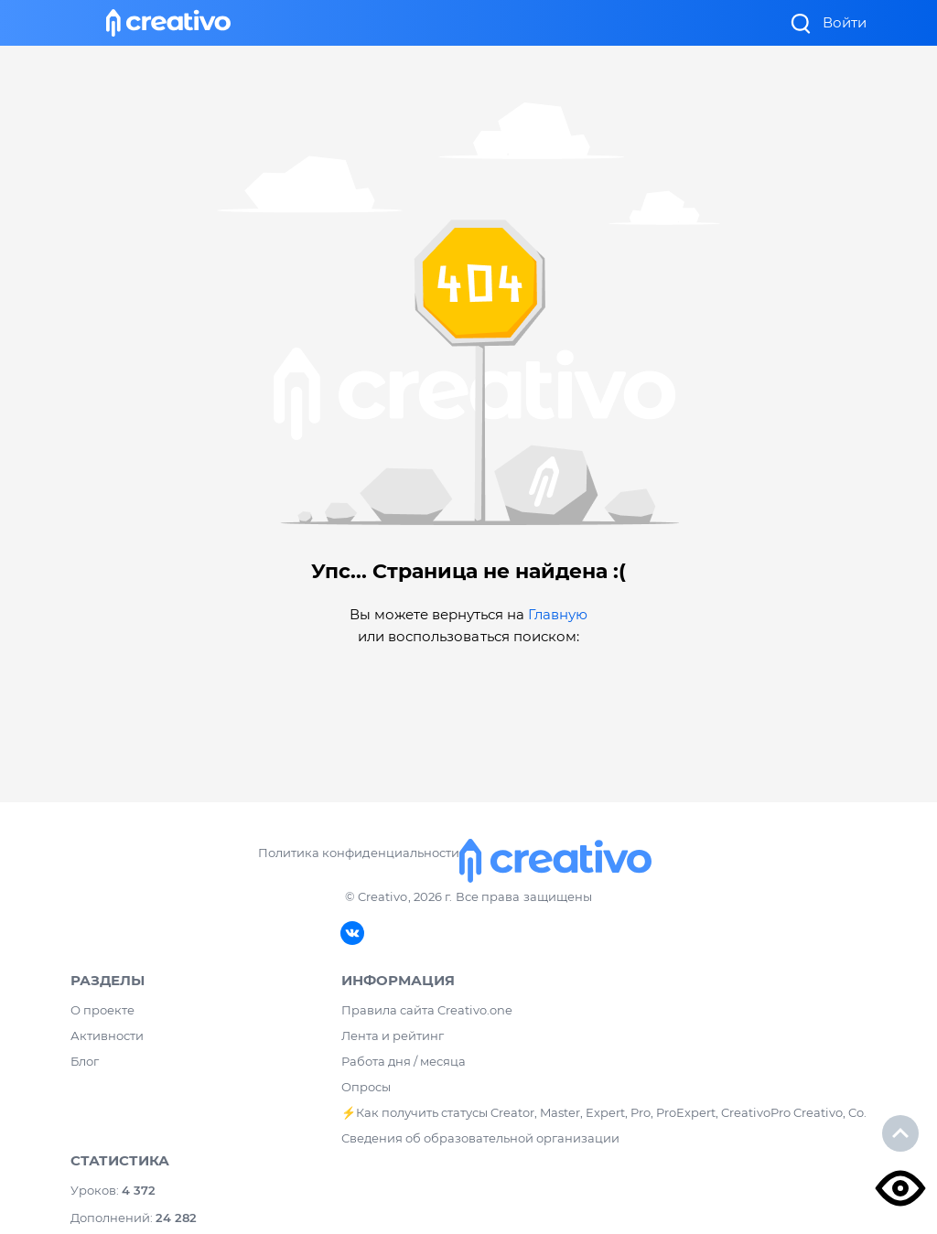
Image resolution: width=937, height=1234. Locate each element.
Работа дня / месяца (403, 1061)
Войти (845, 22)
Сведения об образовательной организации (480, 1138)
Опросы (366, 1086)
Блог (84, 1061)
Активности (107, 1035)
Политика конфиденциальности (358, 852)
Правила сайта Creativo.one (426, 1010)
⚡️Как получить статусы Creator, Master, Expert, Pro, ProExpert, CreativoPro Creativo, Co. (604, 1112)
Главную (557, 614)
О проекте (102, 1010)
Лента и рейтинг (392, 1035)
